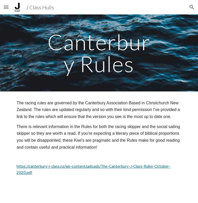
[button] (6, 7)
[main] (98, 53)
